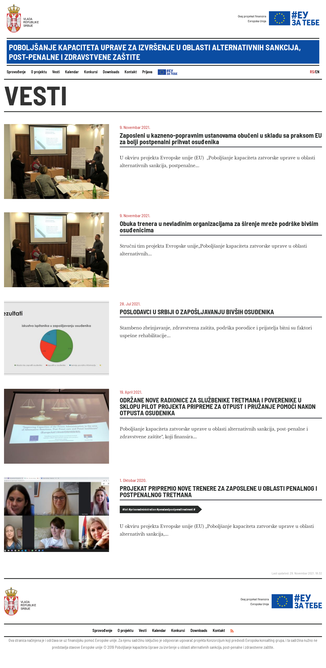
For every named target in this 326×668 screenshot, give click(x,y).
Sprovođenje (16, 72)
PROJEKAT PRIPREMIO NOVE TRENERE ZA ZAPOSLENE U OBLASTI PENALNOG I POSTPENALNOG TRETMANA (218, 491)
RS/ (312, 72)
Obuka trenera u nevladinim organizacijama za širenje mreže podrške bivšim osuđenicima (219, 227)
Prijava (147, 72)
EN (317, 72)
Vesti (56, 72)
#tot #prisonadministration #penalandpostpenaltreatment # (158, 509)
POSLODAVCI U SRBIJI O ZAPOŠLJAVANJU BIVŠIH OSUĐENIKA (197, 312)
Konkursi (91, 72)
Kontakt (131, 72)
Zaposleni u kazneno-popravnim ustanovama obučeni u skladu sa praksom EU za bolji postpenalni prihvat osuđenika (221, 138)
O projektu (39, 72)
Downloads (111, 72)
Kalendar (72, 72)
